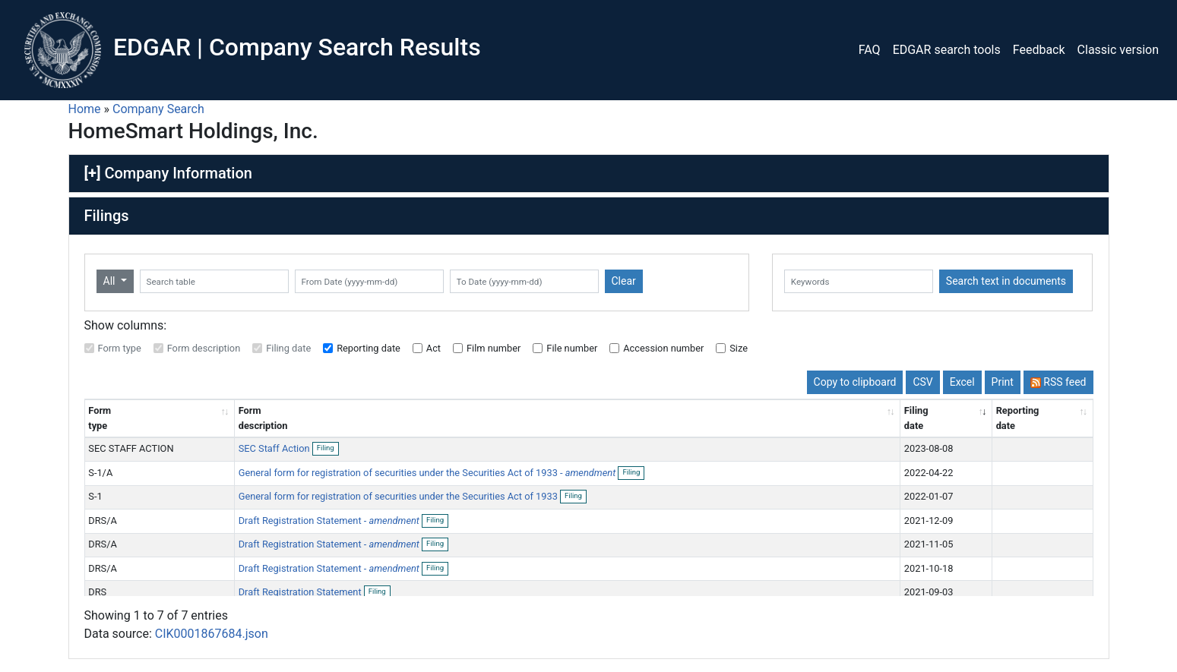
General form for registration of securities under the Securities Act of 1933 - (427, 472)
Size (738, 348)
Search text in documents (1006, 281)
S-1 (95, 496)
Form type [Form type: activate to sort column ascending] (99, 418)
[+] (92, 173)
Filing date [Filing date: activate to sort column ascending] (916, 418)
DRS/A (102, 520)
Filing (328, 449)
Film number (493, 348)
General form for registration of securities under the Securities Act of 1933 (399, 496)
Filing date (288, 348)
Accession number (663, 348)
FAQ (870, 50)
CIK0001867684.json (211, 643)
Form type (119, 348)
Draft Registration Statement (301, 592)
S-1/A (100, 472)
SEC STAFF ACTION (130, 448)
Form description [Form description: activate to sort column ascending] (263, 418)
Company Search (158, 109)
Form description (204, 348)
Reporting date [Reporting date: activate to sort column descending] (1017, 418)
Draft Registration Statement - (329, 520)
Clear (624, 281)
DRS (97, 592)
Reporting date (368, 348)
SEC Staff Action (275, 448)
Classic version (1118, 50)
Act (433, 348)
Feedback (1039, 50)
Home (84, 109)
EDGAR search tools (947, 50)
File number (571, 348)
